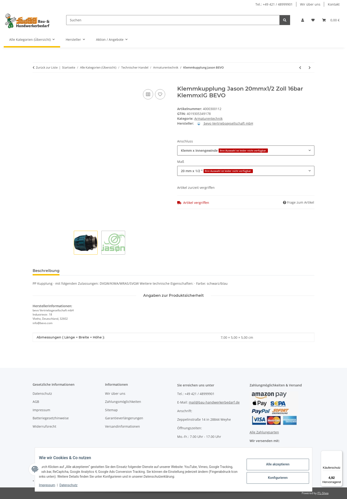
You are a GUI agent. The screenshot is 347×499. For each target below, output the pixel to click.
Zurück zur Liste (47, 67)
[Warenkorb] (330, 20)
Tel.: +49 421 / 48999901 (274, 4)
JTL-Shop (322, 493)
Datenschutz (72, 485)
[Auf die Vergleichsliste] (148, 94)
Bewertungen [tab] (80, 270)
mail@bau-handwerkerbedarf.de (214, 402)
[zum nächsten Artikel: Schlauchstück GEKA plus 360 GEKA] (309, 68)
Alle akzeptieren (274, 465)
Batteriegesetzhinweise (51, 418)
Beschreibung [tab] (46, 270)
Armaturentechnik (208, 118)
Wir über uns (310, 4)
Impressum (50, 485)
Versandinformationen (122, 426)
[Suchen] (173, 20)
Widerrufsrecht (44, 426)
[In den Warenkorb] (36, 82)
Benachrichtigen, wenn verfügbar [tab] (133, 270)
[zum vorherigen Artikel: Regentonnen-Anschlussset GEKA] (300, 68)
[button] (302, 20)
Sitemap (111, 410)
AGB (36, 401)
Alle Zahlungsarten (264, 432)
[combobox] (245, 150)
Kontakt (334, 4)
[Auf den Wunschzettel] (160, 94)
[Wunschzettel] (313, 20)
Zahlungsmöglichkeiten (123, 401)
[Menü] (339, 453)
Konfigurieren (274, 477)
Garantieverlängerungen (124, 418)
